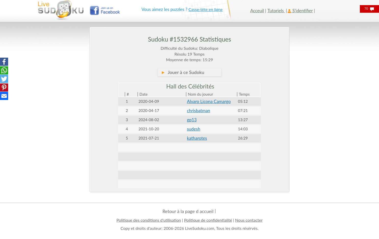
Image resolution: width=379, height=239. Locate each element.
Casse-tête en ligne (205, 9)
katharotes (197, 138)
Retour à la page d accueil (187, 211)
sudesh (193, 129)
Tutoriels (276, 10)
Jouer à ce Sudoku (182, 72)
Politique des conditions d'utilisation (148, 220)
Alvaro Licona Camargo (209, 101)
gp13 (192, 119)
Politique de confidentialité (208, 220)
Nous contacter (249, 220)
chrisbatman (198, 110)
